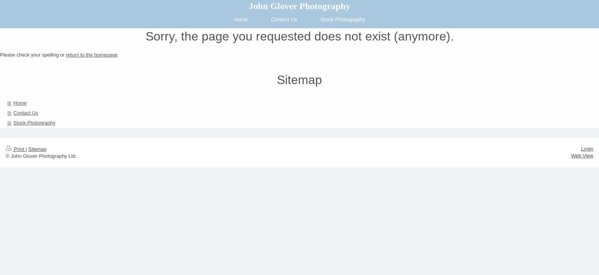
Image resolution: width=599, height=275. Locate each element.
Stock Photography (34, 123)
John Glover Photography (299, 6)
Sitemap (37, 149)
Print (16, 149)
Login (587, 149)
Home (20, 103)
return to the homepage (92, 55)
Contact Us (25, 113)
